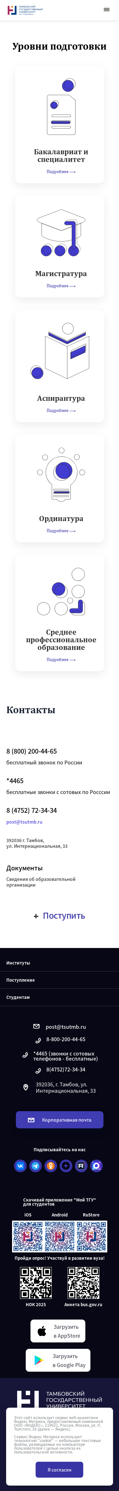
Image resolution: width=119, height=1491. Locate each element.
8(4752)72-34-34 (59, 1071)
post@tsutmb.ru (24, 822)
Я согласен (59, 1470)
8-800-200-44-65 (59, 1040)
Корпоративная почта (59, 1120)
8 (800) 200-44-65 (31, 751)
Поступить (59, 915)
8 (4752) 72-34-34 (31, 810)
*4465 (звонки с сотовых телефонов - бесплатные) (59, 1056)
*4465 (14, 780)
